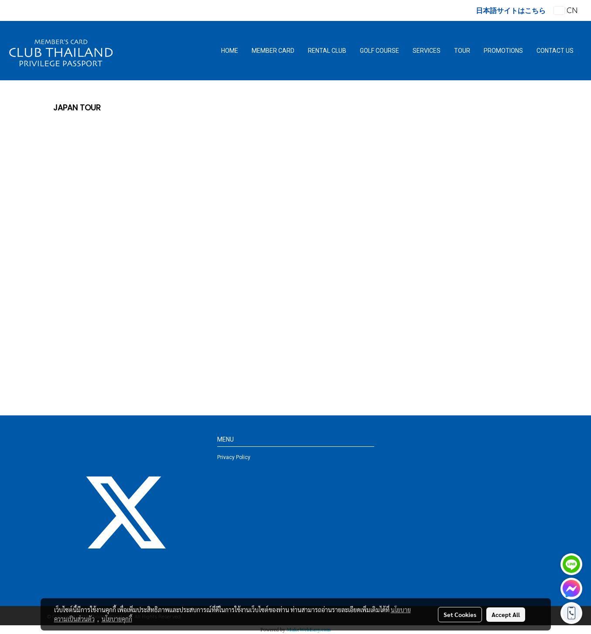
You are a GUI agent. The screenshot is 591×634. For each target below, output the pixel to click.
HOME (229, 50)
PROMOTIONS (503, 50)
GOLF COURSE (379, 50)
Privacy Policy (233, 457)
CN (566, 10)
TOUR (462, 50)
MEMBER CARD (273, 50)
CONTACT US (555, 50)
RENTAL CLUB (327, 50)
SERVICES (427, 50)
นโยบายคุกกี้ (117, 619)
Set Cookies (460, 614)
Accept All (506, 614)
